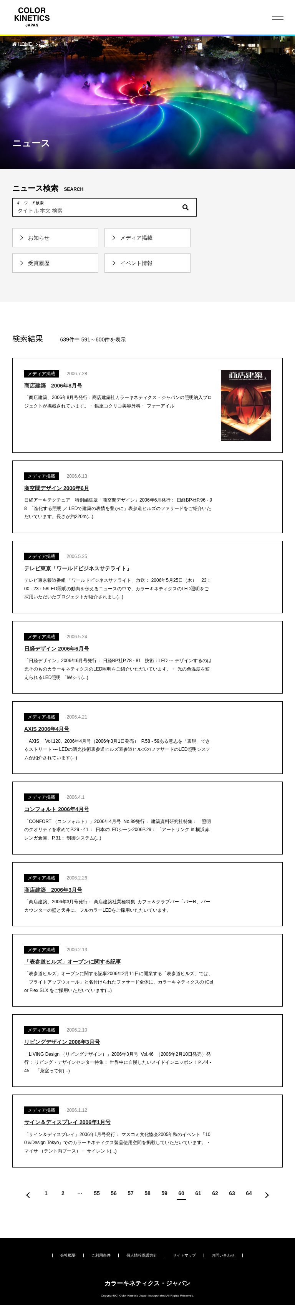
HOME (25, 44)
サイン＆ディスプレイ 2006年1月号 (67, 1122)
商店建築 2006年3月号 (53, 890)
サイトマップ (184, 1255)
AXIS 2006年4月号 (47, 729)
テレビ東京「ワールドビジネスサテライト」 (78, 568)
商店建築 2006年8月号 (53, 386)
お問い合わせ (223, 1255)
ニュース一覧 (54, 44)
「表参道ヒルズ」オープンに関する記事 (72, 962)
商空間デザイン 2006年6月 (56, 488)
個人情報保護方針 (141, 1255)
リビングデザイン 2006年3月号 (62, 1042)
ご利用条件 (101, 1255)
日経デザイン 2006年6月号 (56, 649)
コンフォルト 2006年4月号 (56, 809)
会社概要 (68, 1255)
